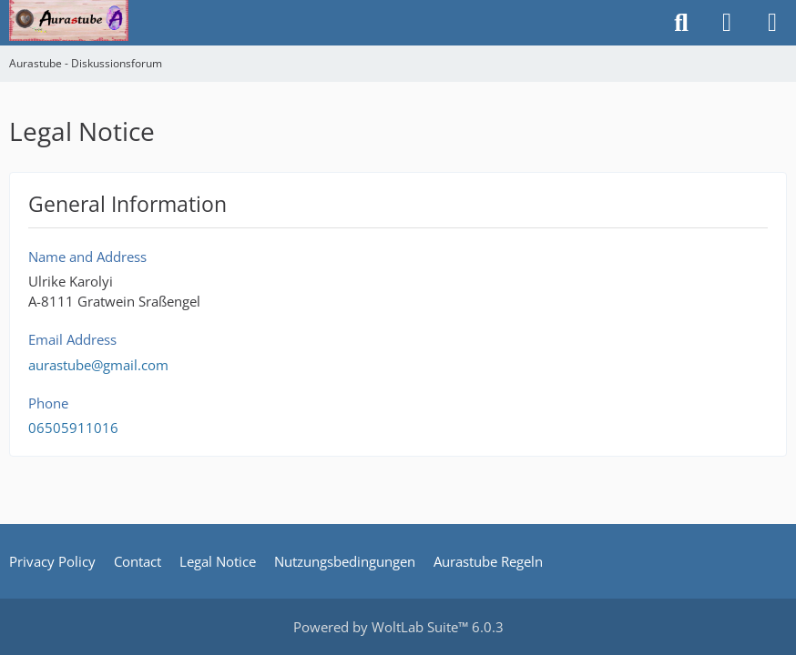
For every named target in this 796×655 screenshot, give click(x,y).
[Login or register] (727, 22)
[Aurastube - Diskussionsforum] (68, 18)
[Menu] (772, 23)
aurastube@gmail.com (98, 365)
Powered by (398, 627)
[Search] (681, 23)
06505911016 (73, 427)
